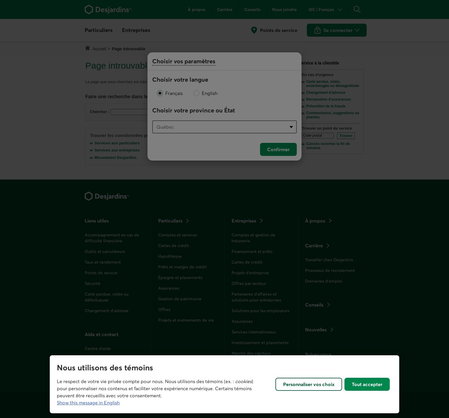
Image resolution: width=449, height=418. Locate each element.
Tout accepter (367, 384)
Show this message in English (88, 403)
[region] (224, 384)
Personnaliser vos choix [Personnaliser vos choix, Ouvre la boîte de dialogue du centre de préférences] (308, 384)
